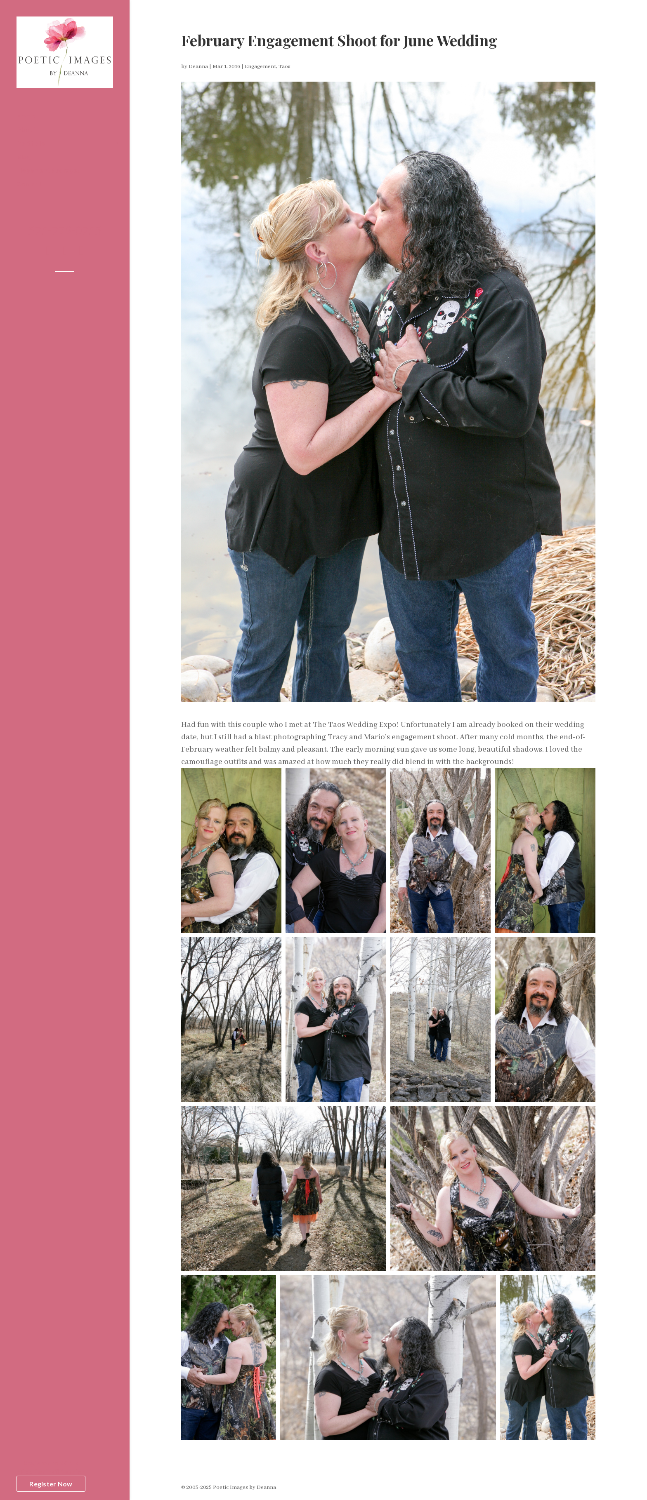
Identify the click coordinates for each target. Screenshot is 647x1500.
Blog (24, 157)
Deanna (198, 66)
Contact (29, 184)
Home (26, 116)
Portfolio (31, 143)
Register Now (50, 1484)
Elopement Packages (48, 170)
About (26, 130)
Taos (284, 66)
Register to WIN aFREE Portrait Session (51, 1467)
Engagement (260, 66)
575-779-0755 (65, 232)
